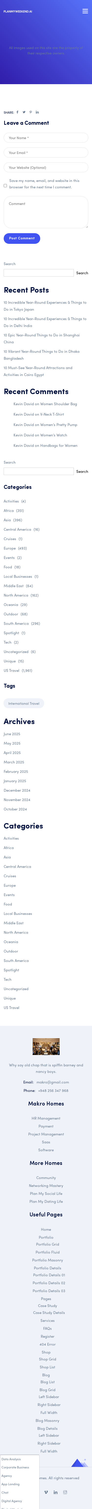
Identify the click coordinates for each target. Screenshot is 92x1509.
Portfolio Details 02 (49, 1282)
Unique (14, 661)
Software (46, 1150)
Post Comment (22, 238)
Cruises (13, 538)
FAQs (47, 1328)
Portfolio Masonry (47, 1260)
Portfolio (46, 1237)
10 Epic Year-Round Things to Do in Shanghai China (42, 338)
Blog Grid (47, 1389)
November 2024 (17, 799)
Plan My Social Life (46, 1193)
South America (22, 623)
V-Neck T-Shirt (52, 414)
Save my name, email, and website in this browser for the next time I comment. (44, 184)
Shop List (47, 1367)
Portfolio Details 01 (49, 1275)
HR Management (46, 1118)
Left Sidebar (49, 1396)
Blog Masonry (47, 1420)
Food (12, 567)
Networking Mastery (46, 1185)
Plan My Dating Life (46, 1201)
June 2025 (12, 733)
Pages (46, 1298)
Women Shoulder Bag (58, 403)
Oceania (15, 604)
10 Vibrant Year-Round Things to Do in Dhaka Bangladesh (41, 355)
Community (46, 1177)
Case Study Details (49, 1312)
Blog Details (47, 1428)
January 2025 (15, 780)
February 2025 (16, 771)
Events (13, 557)
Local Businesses (21, 576)
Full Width (48, 1412)
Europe (15, 548)
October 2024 (15, 809)
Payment (46, 1126)
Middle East (18, 585)
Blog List (47, 1381)
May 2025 (12, 743)
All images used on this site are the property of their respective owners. (46, 50)
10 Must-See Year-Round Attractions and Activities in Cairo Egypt (38, 371)
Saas (46, 1142)
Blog (46, 1375)
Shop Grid (47, 1359)
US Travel (18, 670)
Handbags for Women (59, 445)
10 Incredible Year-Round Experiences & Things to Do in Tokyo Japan (45, 306)
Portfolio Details (47, 1268)
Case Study (47, 1305)
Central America (21, 529)
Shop (46, 1352)
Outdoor (15, 614)
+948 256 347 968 (53, 1090)
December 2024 (17, 790)
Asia (13, 520)
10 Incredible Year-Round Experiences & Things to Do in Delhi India (45, 322)
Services (47, 1320)
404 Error (47, 1344)
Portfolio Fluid (48, 1252)
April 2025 (12, 752)
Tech (11, 642)
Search (10, 263)
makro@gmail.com (53, 1082)
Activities (15, 501)
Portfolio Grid (47, 1244)
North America (21, 595)
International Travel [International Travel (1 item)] (23, 703)
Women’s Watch (53, 435)
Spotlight (14, 632)
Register (47, 1336)
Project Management (46, 1134)
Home (46, 1229)
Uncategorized (20, 651)
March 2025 (14, 762)
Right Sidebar (49, 1404)
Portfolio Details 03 (49, 1290)
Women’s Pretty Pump (58, 424)
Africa (14, 510)
